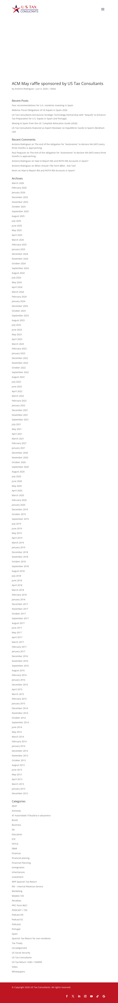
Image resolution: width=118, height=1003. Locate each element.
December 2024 (20, 253)
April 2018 (17, 585)
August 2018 (18, 571)
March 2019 (18, 542)
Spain (15, 933)
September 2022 (20, 372)
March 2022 (18, 395)
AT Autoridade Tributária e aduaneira (31, 815)
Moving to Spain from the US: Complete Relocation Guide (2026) (44, 123)
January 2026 (18, 192)
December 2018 (20, 552)
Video (53, 88)
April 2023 (17, 339)
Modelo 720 (18, 895)
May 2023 (17, 334)
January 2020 (18, 504)
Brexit (15, 820)
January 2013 (18, 788)
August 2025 (18, 216)
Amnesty (16, 810)
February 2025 (19, 244)
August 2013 (18, 765)
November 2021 (20, 414)
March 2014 (18, 736)
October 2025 (19, 206)
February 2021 (19, 443)
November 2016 (20, 660)
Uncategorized (19, 947)
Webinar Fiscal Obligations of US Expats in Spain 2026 (39, 110)
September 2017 (20, 618)
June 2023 (17, 329)
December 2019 (20, 509)
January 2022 (18, 405)
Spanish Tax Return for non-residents (31, 938)
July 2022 (16, 381)
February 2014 (19, 741)
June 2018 (17, 580)
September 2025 (20, 211)
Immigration (18, 867)
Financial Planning (21, 862)
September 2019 (20, 518)
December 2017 (20, 604)
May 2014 (17, 731)
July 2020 (16, 476)
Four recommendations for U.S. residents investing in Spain (42, 105)
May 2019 (17, 533)
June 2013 (17, 769)
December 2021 (20, 410)
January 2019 (18, 547)
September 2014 (20, 722)
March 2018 (18, 589)
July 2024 (16, 277)
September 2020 (20, 466)
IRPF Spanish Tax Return (24, 881)
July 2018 (16, 575)
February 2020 (19, 500)
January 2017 (18, 651)
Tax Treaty (17, 943)
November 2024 (20, 258)
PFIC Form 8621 (20, 905)
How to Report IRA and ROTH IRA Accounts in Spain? (61, 160)
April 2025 (17, 235)
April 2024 (17, 287)
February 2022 (19, 400)
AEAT (14, 805)
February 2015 (19, 698)
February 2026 (19, 187)
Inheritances (18, 872)
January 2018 (18, 599)
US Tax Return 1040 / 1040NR (27, 962)
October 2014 (19, 717)
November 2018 (20, 556)
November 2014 (20, 713)
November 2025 (20, 202)
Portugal (16, 929)
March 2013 (18, 784)
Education (17, 834)
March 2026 (18, 183)
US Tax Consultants (22, 957)
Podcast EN (17, 914)
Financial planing (21, 858)
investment (17, 876)
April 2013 (17, 779)
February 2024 (19, 296)
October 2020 (19, 462)
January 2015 (18, 703)
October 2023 (19, 310)
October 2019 (19, 514)
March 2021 (18, 438)
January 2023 (18, 353)
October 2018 (19, 561)
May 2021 (17, 429)
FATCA (15, 843)
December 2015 (20, 684)
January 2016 (18, 679)
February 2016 (19, 675)
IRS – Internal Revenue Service (27, 886)
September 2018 (20, 566)
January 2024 (18, 301)
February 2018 (19, 594)
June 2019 (17, 528)
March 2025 (18, 239)
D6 (13, 829)
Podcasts (16, 924)
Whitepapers (18, 971)
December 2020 (20, 452)
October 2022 (19, 367)
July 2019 (16, 523)
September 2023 (20, 315)
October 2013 (19, 760)
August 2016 (18, 670)
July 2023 (16, 324)
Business (16, 824)
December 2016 (20, 656)
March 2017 (18, 642)
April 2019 (17, 537)
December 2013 (20, 750)
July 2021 (16, 424)
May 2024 (17, 282)
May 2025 (17, 230)
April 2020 (17, 490)
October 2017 (19, 613)
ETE (14, 839)
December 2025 (20, 197)
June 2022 (17, 386)
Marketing (17, 891)
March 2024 (18, 291)
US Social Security (21, 952)
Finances (16, 853)
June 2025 (17, 225)
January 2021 (18, 447)
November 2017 (20, 608)
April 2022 (17, 391)
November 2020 (20, 457)
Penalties (16, 900)
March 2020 (18, 495)
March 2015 (18, 694)
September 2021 (20, 419)
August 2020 (18, 471)
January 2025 (18, 249)
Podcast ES (17, 919)
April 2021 (17, 433)
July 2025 (16, 220)
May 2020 (17, 485)
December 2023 (20, 306)
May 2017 (17, 632)
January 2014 (18, 746)
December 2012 (20, 793)
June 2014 (17, 727)
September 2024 (20, 268)
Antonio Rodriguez (24, 88)
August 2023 (18, 320)
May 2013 (17, 774)
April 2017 (17, 637)
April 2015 (17, 689)
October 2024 (19, 263)
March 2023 (18, 343)
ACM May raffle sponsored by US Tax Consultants (57, 83)
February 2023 (19, 348)
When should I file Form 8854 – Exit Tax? (55, 165)
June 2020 (17, 481)
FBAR (14, 848)
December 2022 (20, 358)
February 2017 (19, 646)
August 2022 (18, 377)
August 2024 (18, 272)
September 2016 (20, 665)
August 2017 (18, 623)
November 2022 (20, 362)
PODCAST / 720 (19, 910)
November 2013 (20, 755)
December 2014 (20, 708)
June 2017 (17, 627)
